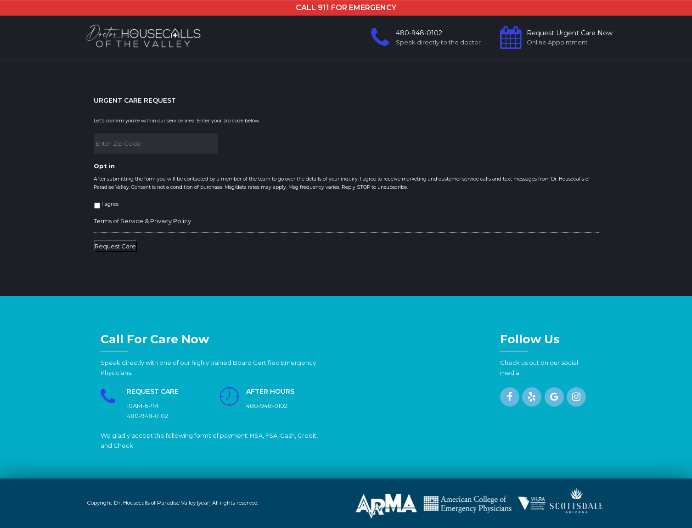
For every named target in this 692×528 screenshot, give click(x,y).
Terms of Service (118, 221)
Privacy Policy (170, 221)
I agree (109, 204)
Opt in (107, 166)
